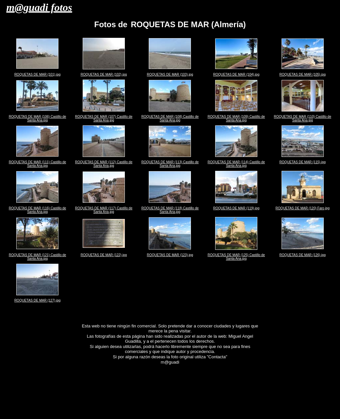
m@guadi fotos (39, 7)
